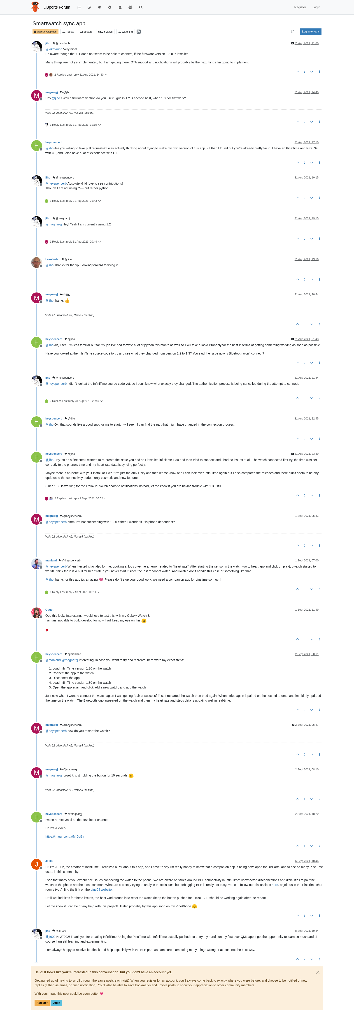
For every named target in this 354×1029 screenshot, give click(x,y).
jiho (47, 43)
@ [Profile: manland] (53, 660)
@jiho (65, 92)
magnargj (51, 92)
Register (42, 1002)
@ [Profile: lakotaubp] (53, 49)
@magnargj (61, 218)
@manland (73, 654)
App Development (45, 31)
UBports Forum (57, 7)
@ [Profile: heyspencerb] (56, 183)
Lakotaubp (52, 259)
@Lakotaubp (61, 43)
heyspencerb (54, 142)
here (275, 885)
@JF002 (59, 930)
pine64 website (101, 889)
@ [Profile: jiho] (56, 98)
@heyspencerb (63, 177)
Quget (49, 609)
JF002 (49, 861)
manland (51, 560)
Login (56, 1002)
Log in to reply (310, 31)
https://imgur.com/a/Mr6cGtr (64, 836)
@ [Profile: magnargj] (53, 224)
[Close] (318, 972)
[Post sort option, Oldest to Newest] (292, 31)
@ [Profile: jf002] (50, 937)
